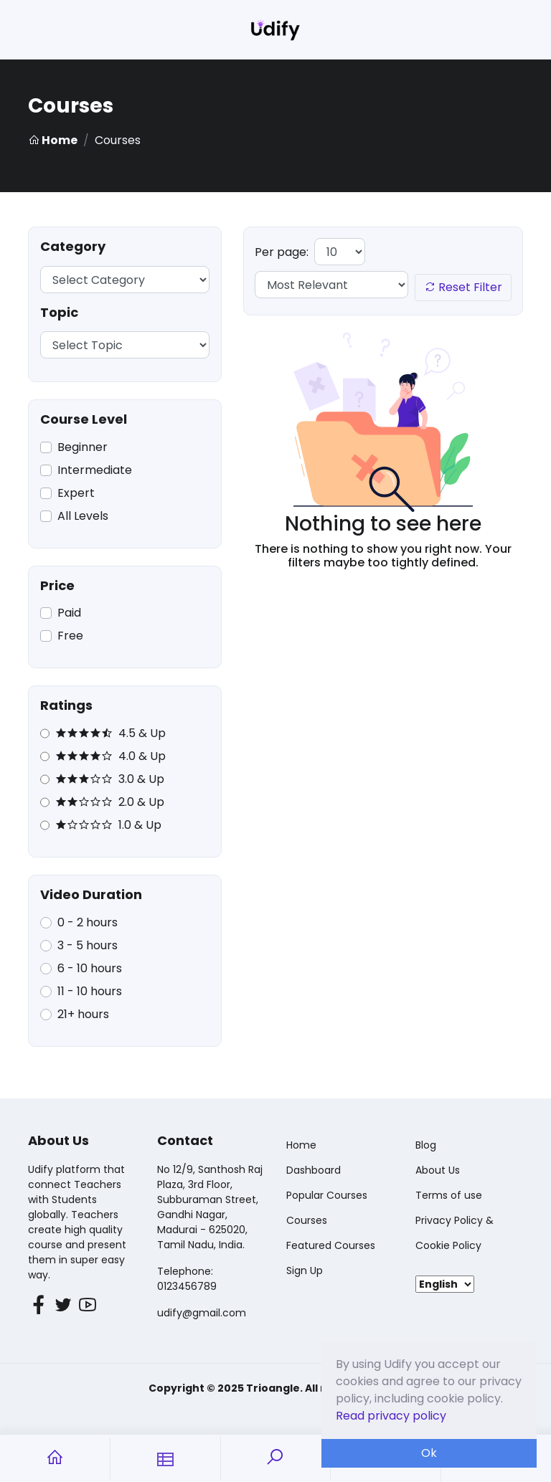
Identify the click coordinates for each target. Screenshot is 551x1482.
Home (52, 140)
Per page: (282, 252)
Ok (429, 1453)
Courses (306, 1220)
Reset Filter (463, 287)
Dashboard (313, 1170)
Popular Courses (326, 1195)
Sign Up (304, 1270)
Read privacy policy (391, 1415)
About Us (437, 1170)
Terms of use (448, 1195)
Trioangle (273, 1388)
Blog (425, 1145)
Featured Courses (330, 1245)
